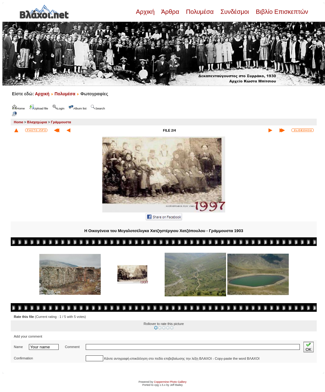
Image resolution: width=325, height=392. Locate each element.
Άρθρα (170, 11)
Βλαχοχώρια (37, 122)
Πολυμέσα (199, 11)
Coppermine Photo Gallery (170, 381)
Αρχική (146, 11)
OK (308, 347)
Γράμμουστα (61, 122)
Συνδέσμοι (235, 11)
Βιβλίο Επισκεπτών (281, 11)
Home (18, 122)
